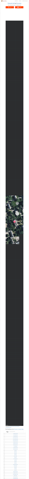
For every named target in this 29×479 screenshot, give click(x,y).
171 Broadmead (15, 446)
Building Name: (7, 432)
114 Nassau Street (15, 436)
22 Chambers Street (15, 478)
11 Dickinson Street (15, 433)
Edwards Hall (11, 3)
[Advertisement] (17, 14)
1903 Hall (15, 454)
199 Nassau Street (15, 471)
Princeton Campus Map (18, 429)
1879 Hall (15, 450)
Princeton (18, 3)
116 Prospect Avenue (15, 439)
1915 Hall (15, 457)
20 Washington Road (15, 474)
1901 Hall (15, 453)
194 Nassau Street (15, 464)
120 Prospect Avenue (15, 440)
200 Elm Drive (15, 475)
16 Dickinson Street (15, 443)
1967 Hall (15, 467)
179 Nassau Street (15, 447)
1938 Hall (15, 461)
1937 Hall (15, 460)
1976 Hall (15, 468)
